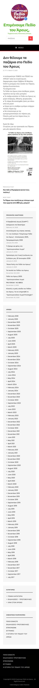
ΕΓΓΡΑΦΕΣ (10, 631)
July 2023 (11, 406)
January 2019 (13, 527)
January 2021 (12, 453)
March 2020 (12, 484)
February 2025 (13, 350)
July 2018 (11, 546)
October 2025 (13, 328)
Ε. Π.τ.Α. (5, 70)
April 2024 (11, 381)
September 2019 (14, 502)
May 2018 (11, 552)
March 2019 (12, 521)
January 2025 (13, 353)
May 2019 (11, 515)
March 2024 (12, 384)
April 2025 (11, 344)
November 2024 (14, 359)
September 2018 (14, 540)
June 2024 (12, 375)
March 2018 (12, 558)
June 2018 (11, 549)
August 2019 (12, 506)
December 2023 (14, 394)
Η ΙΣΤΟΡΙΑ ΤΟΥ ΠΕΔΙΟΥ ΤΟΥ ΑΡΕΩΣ (16, 667)
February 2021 (13, 450)
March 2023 (12, 412)
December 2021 (14, 431)
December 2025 (14, 322)
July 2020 (11, 471)
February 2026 (13, 316)
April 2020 (11, 481)
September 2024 (14, 366)
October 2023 (13, 400)
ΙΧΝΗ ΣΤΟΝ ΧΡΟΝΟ (15, 602)
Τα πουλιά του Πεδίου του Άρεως (17, 270)
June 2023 (11, 409)
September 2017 (14, 574)
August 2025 (12, 335)
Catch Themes (24, 685)
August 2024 (12, 369)
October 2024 (13, 363)
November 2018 (14, 534)
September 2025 (14, 331)
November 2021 (13, 434)
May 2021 (11, 440)
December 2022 (14, 422)
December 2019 (14, 493)
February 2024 (13, 387)
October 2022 (13, 428)
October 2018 (13, 537)
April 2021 (11, 443)
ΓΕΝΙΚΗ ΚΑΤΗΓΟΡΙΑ (15, 596)
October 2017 (13, 571)
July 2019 (11, 509)
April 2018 (11, 555)
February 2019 (13, 524)
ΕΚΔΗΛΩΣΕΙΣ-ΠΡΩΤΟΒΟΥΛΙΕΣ (17, 624)
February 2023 (13, 415)
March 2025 (12, 347)
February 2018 (13, 562)
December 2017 (14, 565)
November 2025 (14, 325)
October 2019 (13, 499)
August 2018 (12, 543)
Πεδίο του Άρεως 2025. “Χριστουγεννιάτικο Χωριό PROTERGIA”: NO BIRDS (15, 279)
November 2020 (14, 459)
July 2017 (11, 577)
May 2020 (11, 478)
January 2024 (13, 391)
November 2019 (14, 496)
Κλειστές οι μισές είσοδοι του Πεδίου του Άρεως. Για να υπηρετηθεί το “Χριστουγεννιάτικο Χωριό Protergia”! (19, 291)
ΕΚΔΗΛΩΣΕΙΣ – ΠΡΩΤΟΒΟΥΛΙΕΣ (20, 599)
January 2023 (13, 419)
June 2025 (12, 341)
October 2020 (13, 462)
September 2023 (14, 403)
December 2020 (14, 456)
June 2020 (11, 474)
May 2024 (11, 378)
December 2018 (14, 530)
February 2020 (13, 487)
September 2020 (14, 465)
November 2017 (14, 568)
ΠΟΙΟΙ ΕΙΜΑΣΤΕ (12, 621)
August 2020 (12, 468)
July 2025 (11, 338)
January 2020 (13, 490)
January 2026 (13, 319)
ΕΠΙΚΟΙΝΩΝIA (11, 628)
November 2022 (14, 425)
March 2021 (12, 446)
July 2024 (11, 372)
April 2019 (11, 518)
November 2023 (14, 397)
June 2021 (11, 437)
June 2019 (11, 512)
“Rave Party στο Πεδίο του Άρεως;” (18, 264)
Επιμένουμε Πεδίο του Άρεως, (19, 27)
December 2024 (14, 356)
